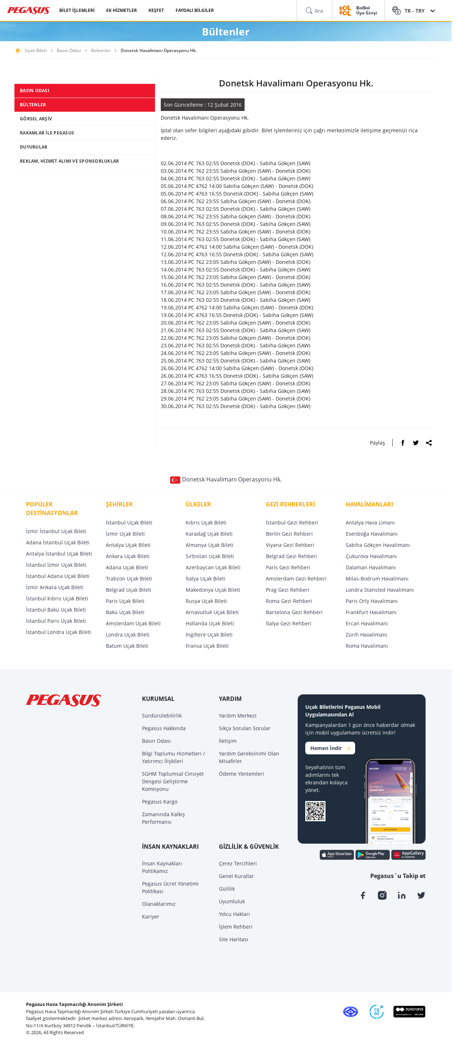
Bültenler (101, 50)
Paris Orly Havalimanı (372, 601)
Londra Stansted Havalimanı (380, 589)
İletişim (228, 740)
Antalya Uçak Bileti (128, 544)
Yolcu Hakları (234, 914)
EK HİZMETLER (121, 10)
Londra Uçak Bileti (128, 634)
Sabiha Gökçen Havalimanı (378, 544)
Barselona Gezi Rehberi (294, 612)
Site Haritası (233, 939)
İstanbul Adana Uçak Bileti (58, 576)
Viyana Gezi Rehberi (290, 544)
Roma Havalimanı (367, 645)
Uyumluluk (232, 901)
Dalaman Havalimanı (371, 567)
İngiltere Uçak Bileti (209, 634)
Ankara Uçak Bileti (128, 556)
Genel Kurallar (236, 876)
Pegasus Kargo (159, 801)
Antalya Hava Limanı (370, 522)
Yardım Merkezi (237, 715)
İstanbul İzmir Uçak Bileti (56, 564)
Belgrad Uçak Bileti (128, 589)
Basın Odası (69, 50)
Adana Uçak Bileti (127, 567)
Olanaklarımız (159, 903)
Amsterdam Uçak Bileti (133, 623)
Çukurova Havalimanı (371, 556)
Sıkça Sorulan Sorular (245, 728)
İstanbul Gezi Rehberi (292, 522)
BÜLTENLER (33, 105)
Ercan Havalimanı (367, 623)
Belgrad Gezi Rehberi (291, 556)
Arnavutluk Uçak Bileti (212, 612)
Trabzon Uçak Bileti (129, 578)
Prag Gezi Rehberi (287, 589)
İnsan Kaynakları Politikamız (162, 867)
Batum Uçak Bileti (127, 645)
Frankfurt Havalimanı (371, 612)
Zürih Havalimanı (366, 634)
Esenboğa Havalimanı (372, 533)
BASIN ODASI (34, 90)
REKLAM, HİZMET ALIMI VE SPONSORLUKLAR (69, 161)
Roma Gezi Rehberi (289, 601)
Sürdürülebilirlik (162, 715)
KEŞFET (156, 10)
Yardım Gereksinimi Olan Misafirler (249, 757)
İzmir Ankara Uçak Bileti (54, 587)
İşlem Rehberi (236, 926)
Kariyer (150, 916)
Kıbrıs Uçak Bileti (206, 522)
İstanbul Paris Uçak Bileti (56, 620)
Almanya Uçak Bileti (209, 544)
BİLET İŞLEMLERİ (77, 10)
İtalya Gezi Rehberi (288, 623)
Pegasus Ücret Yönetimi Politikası (170, 887)
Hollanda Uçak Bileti (210, 623)
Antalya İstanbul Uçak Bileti (59, 553)
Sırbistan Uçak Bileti (210, 556)
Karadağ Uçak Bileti (209, 533)
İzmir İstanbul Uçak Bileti (56, 531)
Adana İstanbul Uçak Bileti (58, 542)
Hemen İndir (330, 748)
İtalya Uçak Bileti (205, 578)
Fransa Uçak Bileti (207, 645)
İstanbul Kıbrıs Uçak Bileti (57, 598)
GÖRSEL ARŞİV (36, 119)
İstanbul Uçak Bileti (129, 522)
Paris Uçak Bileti (125, 601)
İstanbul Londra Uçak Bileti (58, 632)
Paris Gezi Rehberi (288, 567)
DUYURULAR (33, 147)
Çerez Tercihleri (238, 863)
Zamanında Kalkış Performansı (163, 818)
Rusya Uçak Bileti (206, 601)
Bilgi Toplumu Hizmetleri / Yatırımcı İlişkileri (173, 757)
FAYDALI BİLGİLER (195, 10)
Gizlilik (227, 888)
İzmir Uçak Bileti (125, 533)
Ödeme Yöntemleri (241, 773)
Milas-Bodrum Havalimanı (377, 578)
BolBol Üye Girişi (366, 10)
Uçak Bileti (36, 50)
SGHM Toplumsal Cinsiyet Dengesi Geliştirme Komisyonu (173, 781)
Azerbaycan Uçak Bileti (213, 567)
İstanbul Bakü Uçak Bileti (56, 609)
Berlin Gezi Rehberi (289, 533)
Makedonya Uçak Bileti (213, 589)
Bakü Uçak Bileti (125, 612)
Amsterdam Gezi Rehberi (296, 578)
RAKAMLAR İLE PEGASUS (47, 133)
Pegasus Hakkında (164, 728)
